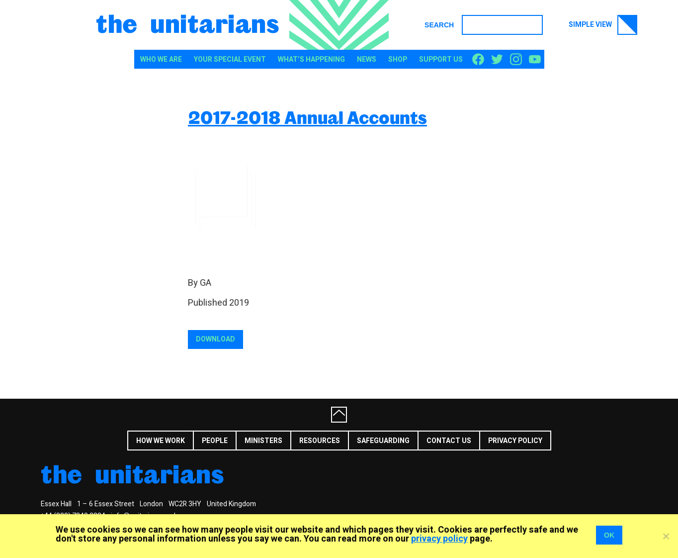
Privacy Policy (515, 441)
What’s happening (311, 59)
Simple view (603, 25)
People (215, 441)
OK (609, 535)
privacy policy (439, 539)
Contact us (448, 441)
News (366, 59)
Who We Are (161, 59)
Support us (441, 59)
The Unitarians (187, 23)
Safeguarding (383, 441)
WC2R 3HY (185, 504)
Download (215, 339)
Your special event (230, 59)
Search (439, 25)
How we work (160, 441)
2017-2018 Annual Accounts (307, 117)
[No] (666, 536)
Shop (397, 59)
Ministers (263, 441)
